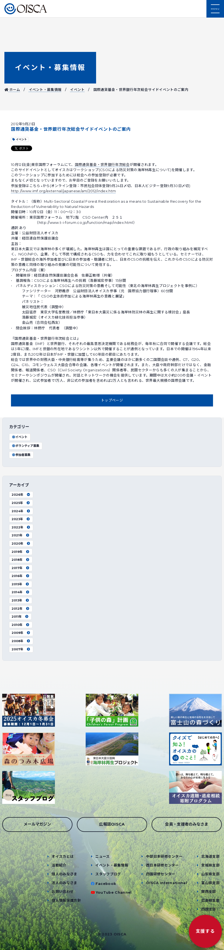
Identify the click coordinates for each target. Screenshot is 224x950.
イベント (77, 90)
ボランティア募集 (25, 446)
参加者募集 (21, 455)
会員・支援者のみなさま (186, 824)
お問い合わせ (63, 892)
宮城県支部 (210, 865)
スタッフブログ (108, 874)
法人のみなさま (64, 883)
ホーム (12, 90)
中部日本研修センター (164, 856)
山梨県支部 (210, 874)
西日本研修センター (162, 865)
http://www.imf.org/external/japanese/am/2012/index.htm (63, 191)
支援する (205, 931)
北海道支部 (210, 856)
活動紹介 (59, 865)
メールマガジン (37, 824)
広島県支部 (210, 900)
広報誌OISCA (112, 824)
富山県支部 (210, 883)
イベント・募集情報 (50, 67)
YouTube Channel (114, 892)
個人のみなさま (64, 874)
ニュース (102, 856)
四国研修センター (160, 874)
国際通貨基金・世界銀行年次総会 (102, 165)
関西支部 (208, 892)
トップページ (112, 400)
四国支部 (208, 909)
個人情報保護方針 (66, 900)
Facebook (106, 884)
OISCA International (166, 883)
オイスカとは (63, 856)
